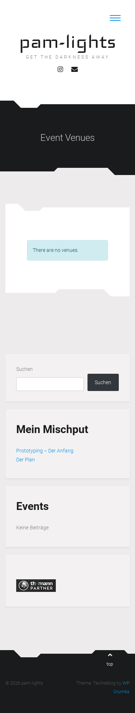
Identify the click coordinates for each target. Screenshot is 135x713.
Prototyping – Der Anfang (44, 451)
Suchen (24, 369)
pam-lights (67, 41)
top (110, 659)
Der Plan (25, 460)
